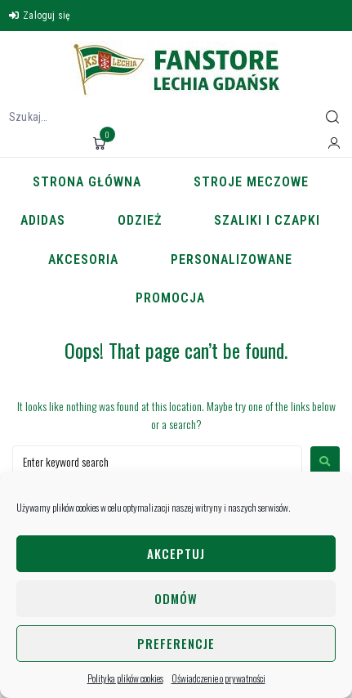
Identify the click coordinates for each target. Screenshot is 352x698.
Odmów (176, 598)
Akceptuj (176, 553)
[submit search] (332, 117)
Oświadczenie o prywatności (218, 678)
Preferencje (176, 643)
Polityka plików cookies (125, 678)
